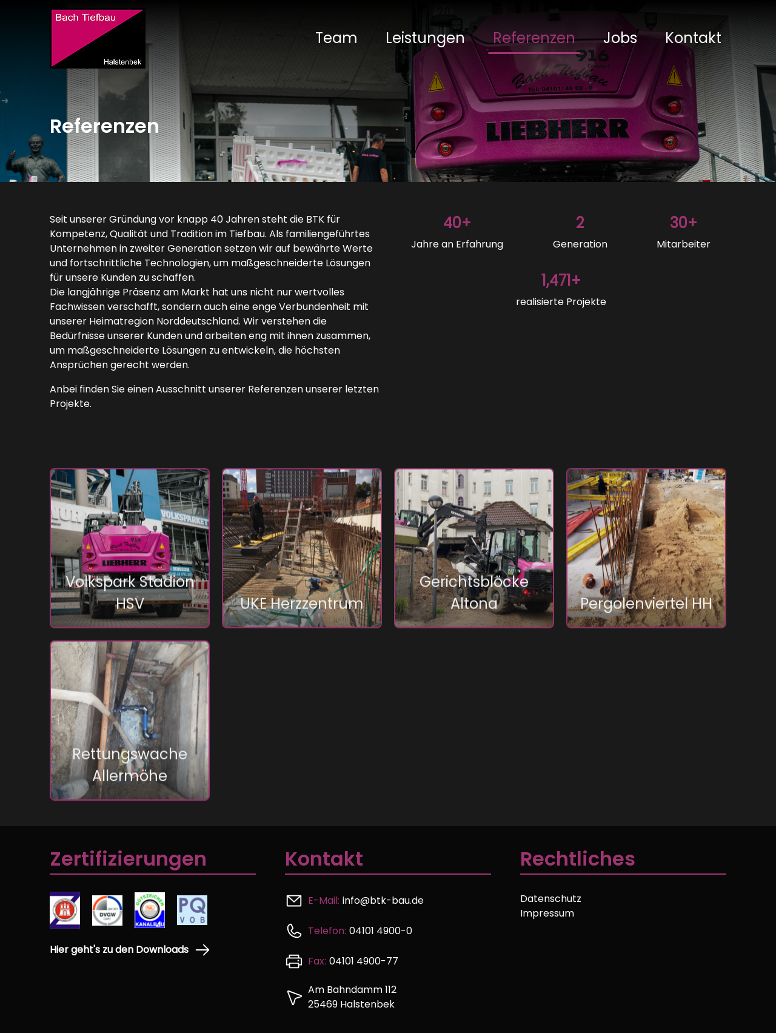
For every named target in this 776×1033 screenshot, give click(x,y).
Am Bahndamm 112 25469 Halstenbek (352, 997)
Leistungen (425, 38)
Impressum (547, 913)
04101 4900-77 (363, 961)
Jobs (620, 38)
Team (336, 38)
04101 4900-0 (380, 931)
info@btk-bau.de (383, 900)
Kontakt (693, 38)
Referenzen (534, 38)
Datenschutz (550, 899)
